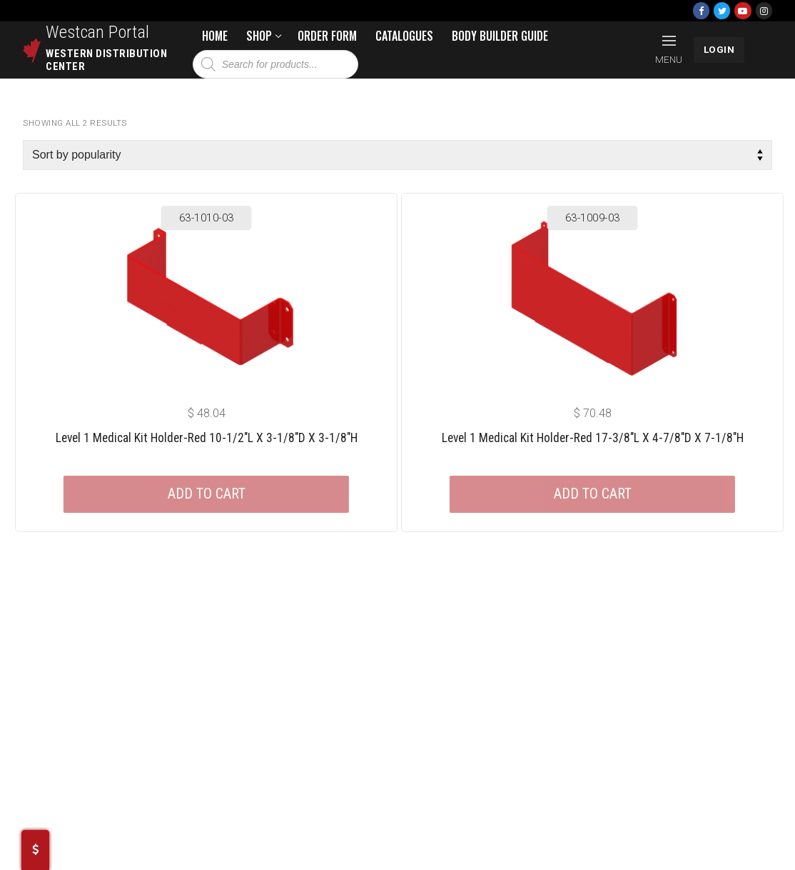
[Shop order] (397, 155)
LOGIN (719, 49)
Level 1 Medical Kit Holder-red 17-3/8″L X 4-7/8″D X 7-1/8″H (593, 438)
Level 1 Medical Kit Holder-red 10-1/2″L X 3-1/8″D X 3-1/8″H (207, 438)
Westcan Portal (98, 32)
